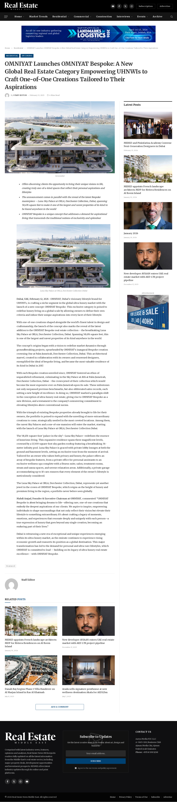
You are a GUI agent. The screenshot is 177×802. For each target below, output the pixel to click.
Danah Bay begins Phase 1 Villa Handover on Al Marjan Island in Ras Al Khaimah (30, 691)
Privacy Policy (125, 797)
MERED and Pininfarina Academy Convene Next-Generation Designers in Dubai (147, 144)
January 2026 (131, 233)
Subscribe (155, 797)
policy (103, 768)
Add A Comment (60, 707)
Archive (157, 16)
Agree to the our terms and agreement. (96, 768)
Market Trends (38, 16)
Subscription (146, 6)
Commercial (81, 16)
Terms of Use (141, 797)
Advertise (165, 6)
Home (18, 16)
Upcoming (27, 56)
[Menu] (6, 17)
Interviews (123, 16)
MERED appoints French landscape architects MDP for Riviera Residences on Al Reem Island (31, 643)
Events (141, 16)
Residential (59, 16)
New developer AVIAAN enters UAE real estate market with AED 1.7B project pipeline (88, 641)
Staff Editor (20, 95)
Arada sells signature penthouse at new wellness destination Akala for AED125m (84, 691)
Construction (104, 16)
